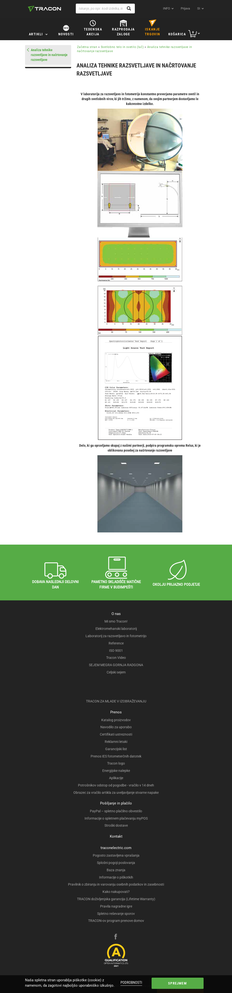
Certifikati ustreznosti (116, 734)
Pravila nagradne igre (116, 906)
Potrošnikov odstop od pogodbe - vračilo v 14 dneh (116, 785)
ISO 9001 (116, 651)
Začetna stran (87, 47)
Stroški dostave (116, 825)
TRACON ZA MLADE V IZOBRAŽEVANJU (116, 701)
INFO (166, 8)
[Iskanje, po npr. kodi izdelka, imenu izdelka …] (105, 8)
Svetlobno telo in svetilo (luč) (122, 47)
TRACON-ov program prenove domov (116, 921)
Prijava (185, 8)
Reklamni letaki (116, 742)
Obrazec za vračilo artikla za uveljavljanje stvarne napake (116, 792)
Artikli (36, 34)
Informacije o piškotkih (116, 877)
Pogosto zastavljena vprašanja (116, 855)
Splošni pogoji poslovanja (116, 863)
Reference (116, 643)
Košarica (177, 34)
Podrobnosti (131, 982)
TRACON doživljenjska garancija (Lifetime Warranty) (116, 899)
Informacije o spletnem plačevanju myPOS (116, 818)
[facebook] (116, 937)
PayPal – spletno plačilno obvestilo (116, 811)
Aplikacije (116, 778)
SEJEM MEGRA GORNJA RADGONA (116, 665)
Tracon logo (116, 763)
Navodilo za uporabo (116, 727)
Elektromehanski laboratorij (116, 629)
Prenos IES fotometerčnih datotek (116, 756)
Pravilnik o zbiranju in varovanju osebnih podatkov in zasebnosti (116, 884)
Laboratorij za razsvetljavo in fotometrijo (116, 636)
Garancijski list (116, 749)
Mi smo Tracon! (116, 621)
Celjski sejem (116, 672)
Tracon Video (116, 658)
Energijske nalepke (116, 771)
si (198, 8)
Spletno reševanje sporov (116, 914)
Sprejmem (177, 983)
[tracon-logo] (44, 9)
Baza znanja (116, 870)
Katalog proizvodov (116, 720)
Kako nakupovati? (116, 892)
